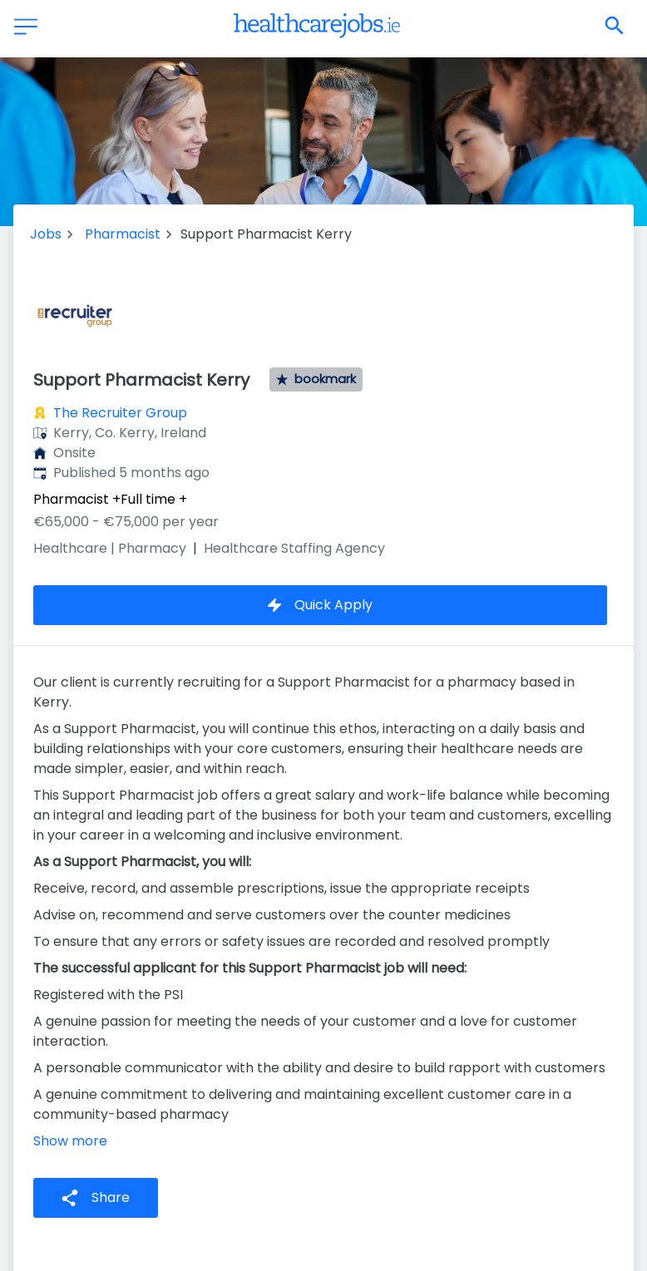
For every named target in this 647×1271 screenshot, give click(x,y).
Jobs (46, 234)
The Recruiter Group (120, 412)
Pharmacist (123, 234)
